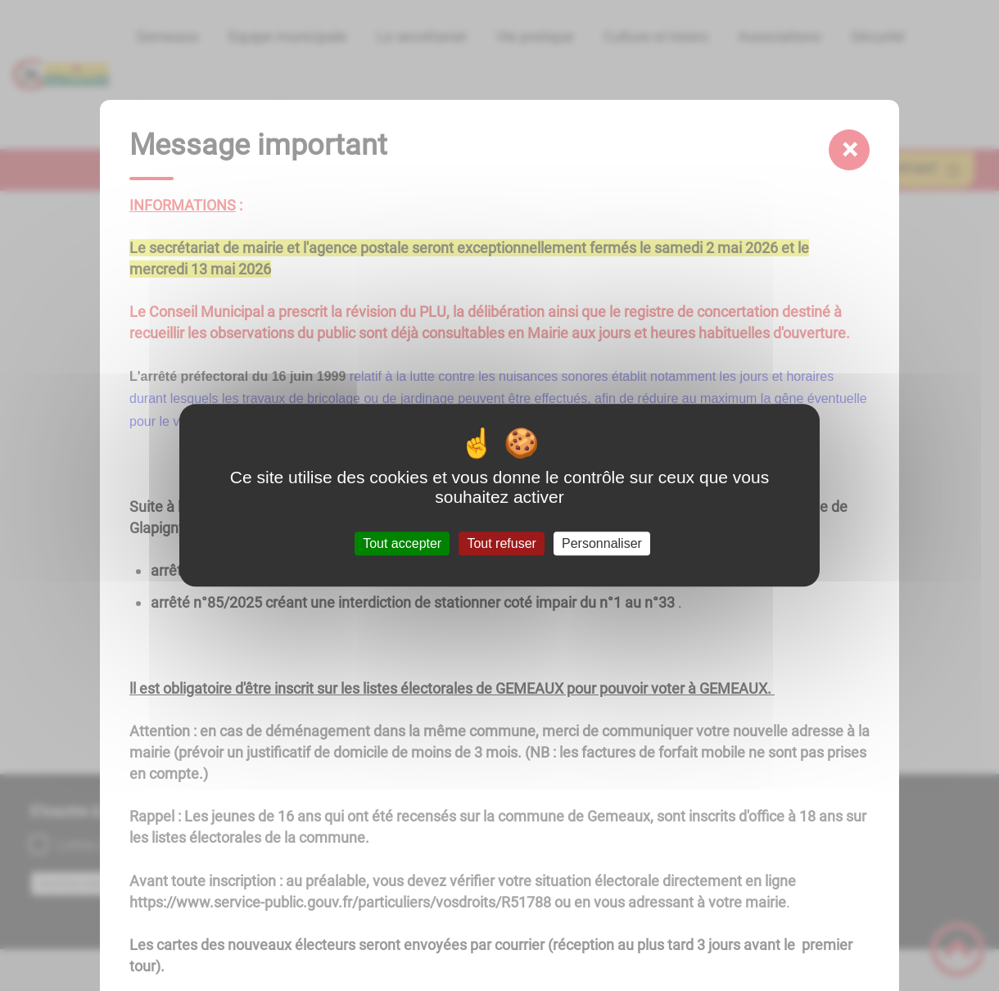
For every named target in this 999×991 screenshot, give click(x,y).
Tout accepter (402, 543)
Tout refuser (501, 543)
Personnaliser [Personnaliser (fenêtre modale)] (602, 543)
